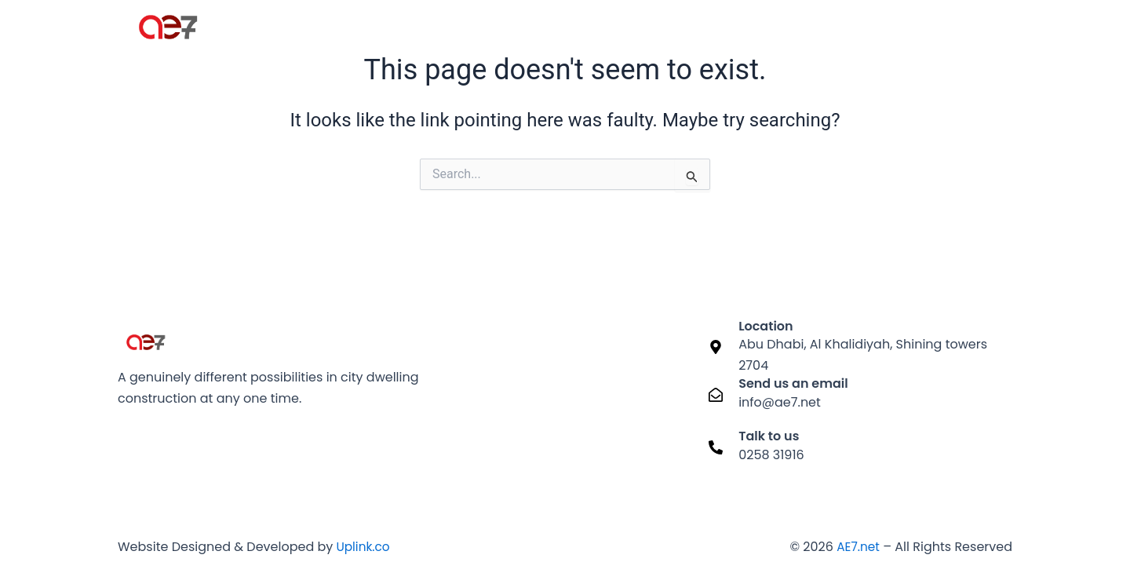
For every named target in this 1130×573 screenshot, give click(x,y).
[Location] (716, 347)
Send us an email (793, 383)
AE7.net (857, 547)
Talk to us (768, 436)
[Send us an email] (716, 395)
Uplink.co (362, 547)
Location (765, 326)
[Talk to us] (716, 447)
